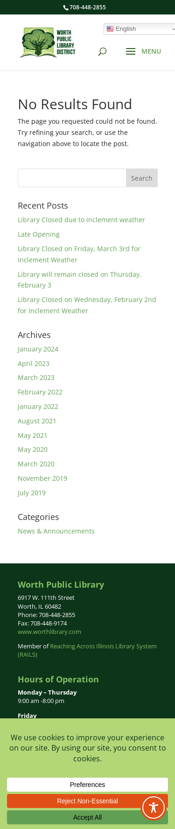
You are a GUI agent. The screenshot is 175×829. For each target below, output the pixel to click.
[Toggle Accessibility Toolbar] (153, 807)
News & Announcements (56, 531)
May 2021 (33, 435)
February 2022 (40, 391)
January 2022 (38, 406)
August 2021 (37, 420)
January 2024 (38, 348)
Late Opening (39, 234)
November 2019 (42, 478)
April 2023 (33, 363)
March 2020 (36, 463)
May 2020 (33, 449)
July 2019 (32, 492)
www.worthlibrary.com (49, 631)
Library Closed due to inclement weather (81, 219)
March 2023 (36, 377)
